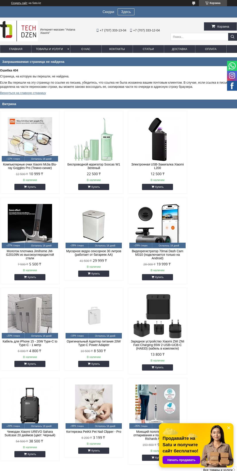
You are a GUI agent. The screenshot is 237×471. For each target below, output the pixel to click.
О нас (85, 49)
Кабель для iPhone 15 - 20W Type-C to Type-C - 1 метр (148, 256)
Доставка (179, 49)
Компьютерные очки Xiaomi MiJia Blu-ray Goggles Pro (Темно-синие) (28, 166)
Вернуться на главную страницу (23, 93)
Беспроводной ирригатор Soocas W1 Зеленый (88, 166)
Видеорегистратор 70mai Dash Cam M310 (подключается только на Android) (88, 258)
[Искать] (232, 37)
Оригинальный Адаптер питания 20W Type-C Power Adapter (208, 256)
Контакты (117, 49)
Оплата (211, 49)
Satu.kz (137, 462)
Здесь (126, 12)
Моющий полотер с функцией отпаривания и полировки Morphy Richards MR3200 (209, 348)
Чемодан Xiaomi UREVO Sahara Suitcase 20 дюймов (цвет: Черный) (88, 346)
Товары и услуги (49, 49)
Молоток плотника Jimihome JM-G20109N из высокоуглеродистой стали (209, 168)
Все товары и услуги (218, 383)
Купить (30, 186)
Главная (15, 49)
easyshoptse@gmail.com (148, 418)
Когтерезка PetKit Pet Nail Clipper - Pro (148, 346)
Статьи (148, 49)
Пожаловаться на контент (145, 466)
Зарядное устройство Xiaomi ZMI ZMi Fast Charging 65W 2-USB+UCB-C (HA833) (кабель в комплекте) (28, 348)
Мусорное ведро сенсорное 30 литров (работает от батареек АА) (28, 256)
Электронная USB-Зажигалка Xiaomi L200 (148, 166)
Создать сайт (19, 3)
